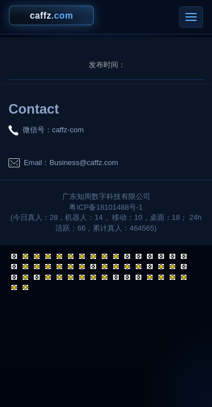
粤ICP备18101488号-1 (105, 207)
